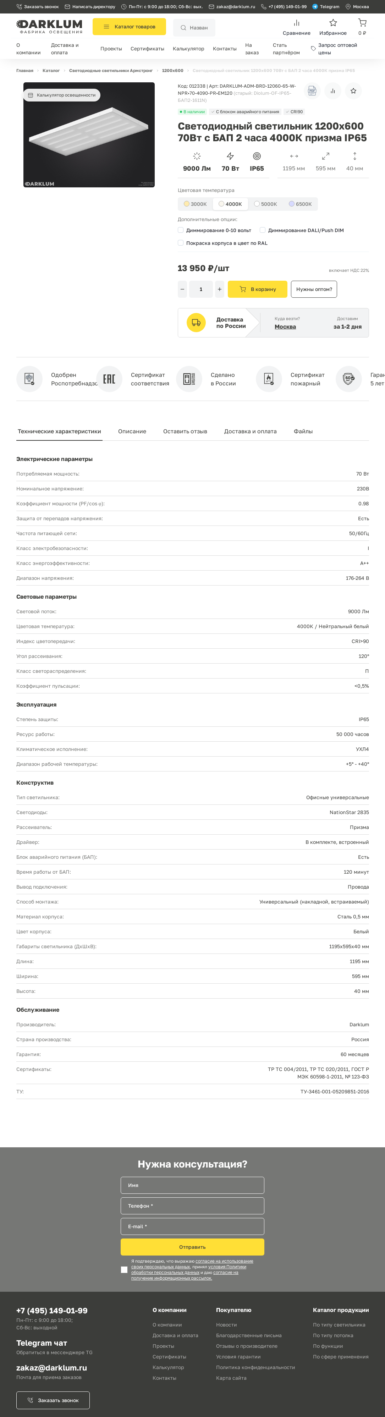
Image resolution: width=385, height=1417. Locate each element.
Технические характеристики (59, 431)
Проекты (111, 48)
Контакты (225, 48)
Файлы (303, 431)
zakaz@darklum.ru (235, 6)
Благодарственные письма (249, 1335)
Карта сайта (231, 1378)
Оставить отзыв (185, 431)
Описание (132, 431)
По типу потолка (333, 1335)
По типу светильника (339, 1325)
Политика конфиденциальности (255, 1367)
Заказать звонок (37, 7)
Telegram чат (41, 1342)
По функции (328, 1346)
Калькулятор (188, 48)
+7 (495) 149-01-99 (284, 7)
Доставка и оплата (250, 431)
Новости (226, 1325)
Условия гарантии (238, 1356)
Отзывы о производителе (246, 1346)
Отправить (192, 1247)
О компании (167, 1325)
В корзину (258, 289)
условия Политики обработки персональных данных (188, 1269)
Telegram (326, 7)
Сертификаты (147, 48)
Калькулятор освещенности (61, 95)
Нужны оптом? (314, 289)
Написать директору (90, 7)
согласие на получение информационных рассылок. (184, 1275)
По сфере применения (341, 1356)
